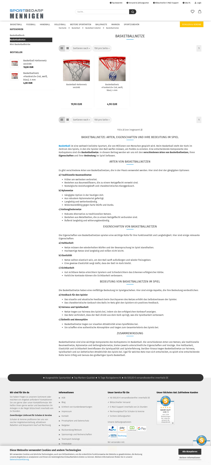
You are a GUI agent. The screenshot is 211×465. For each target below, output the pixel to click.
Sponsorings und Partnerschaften (77, 434)
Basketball (16, 24)
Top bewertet (116, 3)
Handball (45, 24)
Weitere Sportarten (80, 24)
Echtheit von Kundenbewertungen (77, 407)
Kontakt (65, 416)
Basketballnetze (17, 39)
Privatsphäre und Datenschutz (75, 421)
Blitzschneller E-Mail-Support (165, 3)
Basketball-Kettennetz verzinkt (76, 86)
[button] (199, 12)
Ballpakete (101, 24)
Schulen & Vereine (191, 24)
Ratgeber (66, 425)
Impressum (67, 411)
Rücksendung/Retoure (72, 430)
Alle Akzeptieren (189, 451)
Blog (63, 402)
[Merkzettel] (192, 12)
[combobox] (81, 48)
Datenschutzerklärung (19, 459)
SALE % (186, 3)
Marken (115, 24)
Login (198, 3)
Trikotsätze (67, 444)
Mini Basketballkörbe (20, 44)
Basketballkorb (17, 35)
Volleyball (60, 24)
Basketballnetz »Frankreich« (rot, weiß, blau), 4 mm (112, 87)
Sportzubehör (131, 24)
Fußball (31, 24)
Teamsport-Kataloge (71, 439)
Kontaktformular (40, 402)
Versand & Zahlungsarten (138, 3)
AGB (63, 398)
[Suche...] (132, 11)
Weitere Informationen (189, 457)
